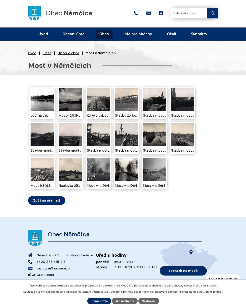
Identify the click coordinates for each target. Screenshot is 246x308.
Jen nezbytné (125, 301)
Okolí (171, 34)
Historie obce (68, 53)
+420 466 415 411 (51, 261)
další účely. (210, 285)
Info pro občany (138, 34)
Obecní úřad (73, 34)
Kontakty (199, 34)
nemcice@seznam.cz (53, 268)
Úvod (32, 53)
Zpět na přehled (46, 200)
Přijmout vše (99, 301)
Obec (47, 53)
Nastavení (148, 301)
